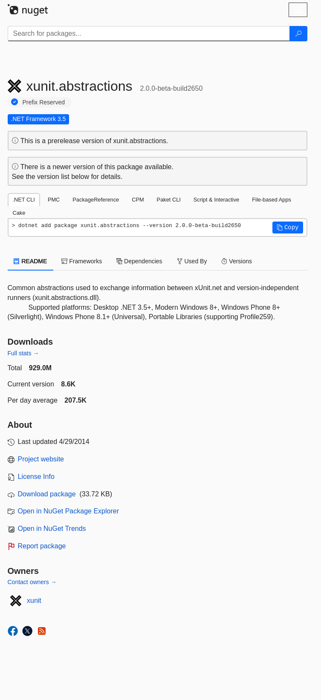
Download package (47, 494)
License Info (36, 476)
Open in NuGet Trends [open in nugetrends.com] (52, 528)
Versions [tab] (236, 261)
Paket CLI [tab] (169, 199)
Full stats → (23, 353)
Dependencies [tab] (139, 261)
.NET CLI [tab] (24, 199)
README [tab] (30, 261)
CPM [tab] (138, 199)
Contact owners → (32, 582)
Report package (42, 546)
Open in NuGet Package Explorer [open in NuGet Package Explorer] (68, 511)
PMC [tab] (54, 199)
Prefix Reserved (44, 102)
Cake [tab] (19, 213)
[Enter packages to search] (149, 33)
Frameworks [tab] (81, 261)
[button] (287, 227)
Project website (41, 459)
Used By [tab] (192, 261)
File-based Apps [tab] (271, 199)
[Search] (298, 33)
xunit (34, 600)
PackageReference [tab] (95, 199)
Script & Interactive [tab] (216, 199)
